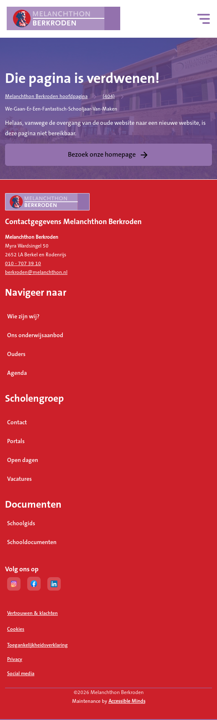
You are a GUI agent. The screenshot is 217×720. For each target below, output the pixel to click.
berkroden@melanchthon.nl (36, 272)
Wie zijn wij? (23, 316)
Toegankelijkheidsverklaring (37, 645)
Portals (16, 441)
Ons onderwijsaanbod (35, 335)
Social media (53, 673)
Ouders (16, 354)
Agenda (17, 373)
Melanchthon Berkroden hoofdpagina (46, 96)
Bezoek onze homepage (102, 154)
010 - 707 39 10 (23, 263)
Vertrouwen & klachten (32, 613)
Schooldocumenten (32, 542)
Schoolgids (21, 523)
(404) (109, 96)
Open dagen (22, 460)
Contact (17, 422)
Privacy (14, 659)
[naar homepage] (108, 205)
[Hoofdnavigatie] (204, 19)
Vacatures (19, 479)
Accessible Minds (126, 701)
